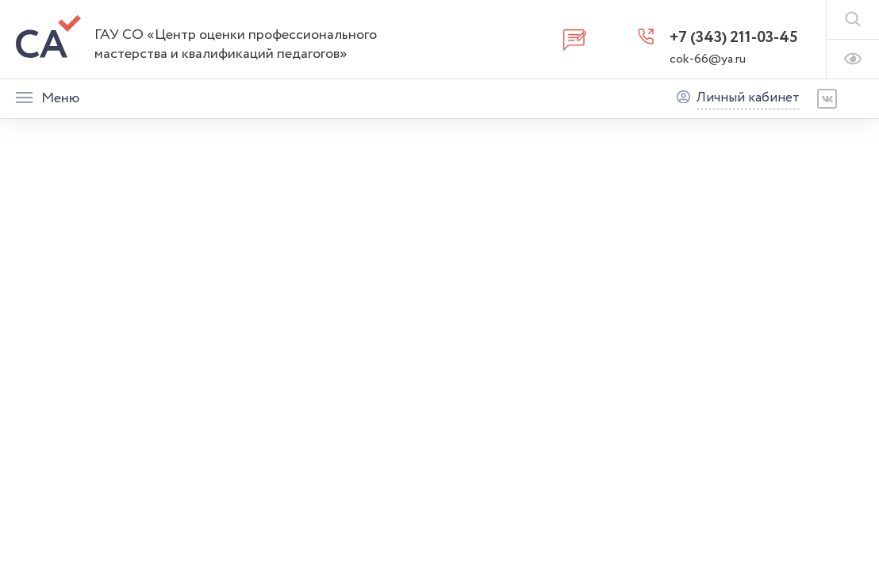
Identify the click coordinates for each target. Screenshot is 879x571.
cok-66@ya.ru (708, 59)
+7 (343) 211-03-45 (734, 37)
